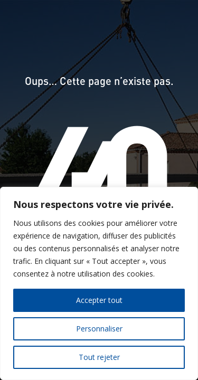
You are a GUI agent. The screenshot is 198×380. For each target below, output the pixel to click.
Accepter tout (99, 300)
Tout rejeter (99, 357)
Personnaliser (99, 329)
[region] (99, 283)
